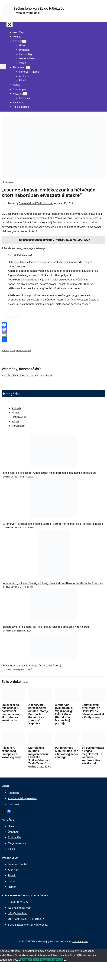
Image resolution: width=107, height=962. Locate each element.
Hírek (4, 182)
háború (5, 350)
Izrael (11, 182)
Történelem (18, 425)
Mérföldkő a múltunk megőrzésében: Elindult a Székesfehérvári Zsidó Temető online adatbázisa (39, 757)
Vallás (11, 848)
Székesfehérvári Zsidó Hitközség (39, 8)
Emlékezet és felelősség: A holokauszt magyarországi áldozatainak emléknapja (49, 472)
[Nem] (65, 960)
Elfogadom (26, 960)
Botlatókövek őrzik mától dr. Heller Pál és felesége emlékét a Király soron (46, 626)
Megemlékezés (17, 843)
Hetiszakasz (19, 417)
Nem (36, 960)
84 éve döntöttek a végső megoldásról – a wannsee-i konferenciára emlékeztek (93, 755)
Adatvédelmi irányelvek (51, 960)
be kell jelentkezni (41, 375)
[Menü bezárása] (9, 24)
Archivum (13, 869)
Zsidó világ (14, 837)
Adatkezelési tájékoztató (22, 798)
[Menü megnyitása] (3, 66)
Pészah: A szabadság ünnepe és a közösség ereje (32, 665)
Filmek (16, 412)
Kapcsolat (14, 804)
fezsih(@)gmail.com (19, 907)
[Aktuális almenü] (24, 41)
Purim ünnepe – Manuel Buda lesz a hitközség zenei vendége (66, 752)
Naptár (12, 886)
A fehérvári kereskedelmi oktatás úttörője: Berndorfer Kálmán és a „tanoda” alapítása (53, 523)
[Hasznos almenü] (25, 94)
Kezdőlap (13, 792)
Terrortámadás (23, 350)
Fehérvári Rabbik (18, 864)
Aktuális (16, 408)
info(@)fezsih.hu (17, 913)
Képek (15, 421)
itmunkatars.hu (80, 941)
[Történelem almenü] (28, 67)
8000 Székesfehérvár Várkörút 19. (28, 924)
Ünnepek (13, 831)
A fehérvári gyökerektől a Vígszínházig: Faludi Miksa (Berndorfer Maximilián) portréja (53, 583)
